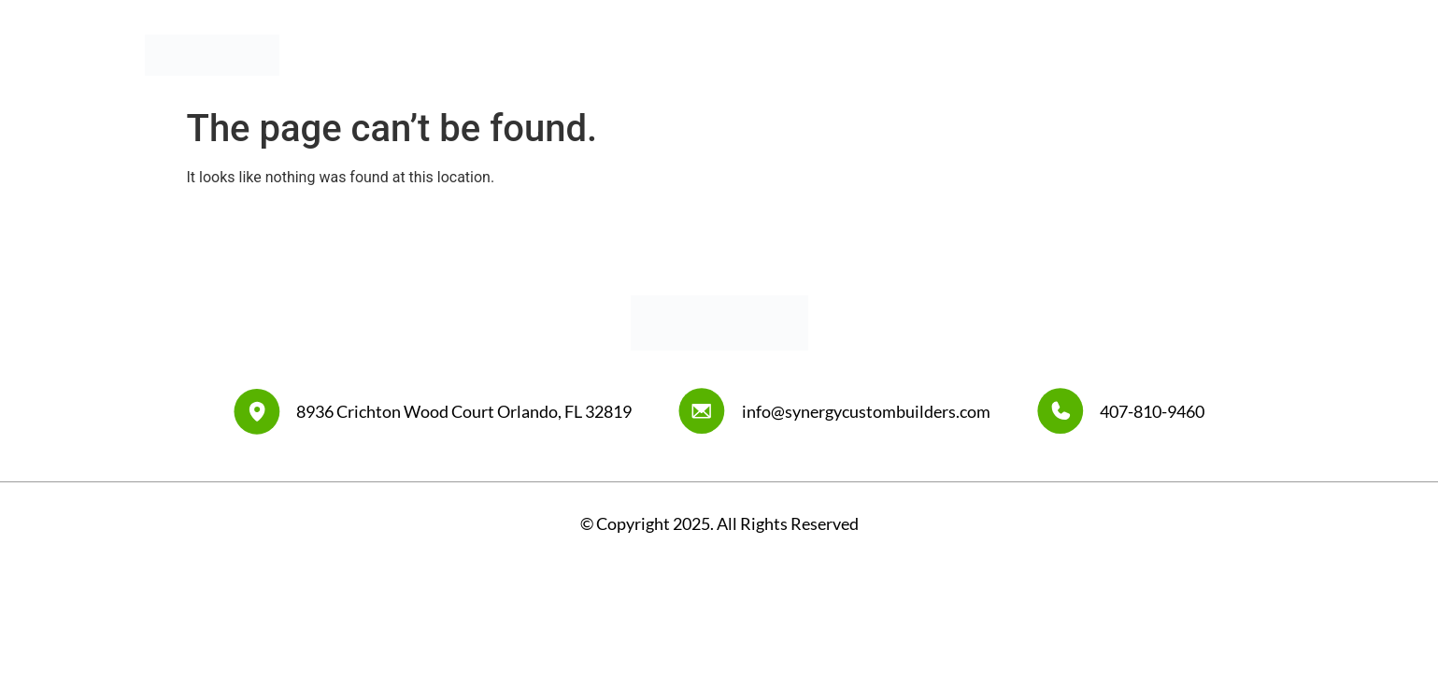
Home (811, 55)
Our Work (971, 55)
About (884, 55)
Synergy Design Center (1111, 55)
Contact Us (1254, 55)
